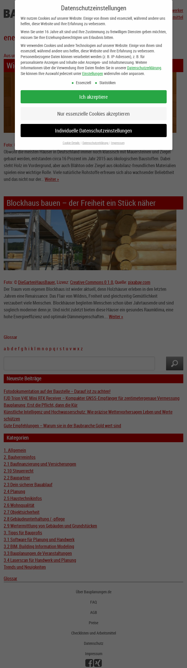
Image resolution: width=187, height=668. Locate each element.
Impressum (118, 139)
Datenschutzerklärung (144, 64)
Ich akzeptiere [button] (93, 93)
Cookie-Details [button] (71, 139)
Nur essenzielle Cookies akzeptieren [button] (93, 110)
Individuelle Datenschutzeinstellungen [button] (93, 127)
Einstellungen (92, 69)
